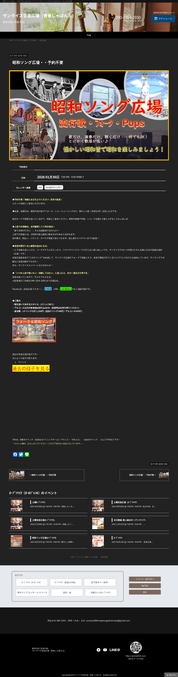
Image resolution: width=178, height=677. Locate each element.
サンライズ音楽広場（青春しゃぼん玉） (39, 15)
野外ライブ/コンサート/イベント (32, 592)
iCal (40, 187)
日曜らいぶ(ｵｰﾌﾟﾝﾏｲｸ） (101, 592)
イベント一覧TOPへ (145, 579)
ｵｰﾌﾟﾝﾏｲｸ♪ (118, 537)
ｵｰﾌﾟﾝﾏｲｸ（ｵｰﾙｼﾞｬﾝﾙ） (32, 582)
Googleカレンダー (54, 187)
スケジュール (165, 18)
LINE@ (115, 650)
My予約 (145, 585)
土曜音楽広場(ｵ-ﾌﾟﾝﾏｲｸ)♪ (43, 519)
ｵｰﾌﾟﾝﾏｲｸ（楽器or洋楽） (66, 582)
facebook (98, 650)
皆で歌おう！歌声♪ (100, 582)
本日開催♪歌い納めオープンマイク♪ (130, 519)
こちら (48, 289)
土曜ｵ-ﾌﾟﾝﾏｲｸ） (39, 502)
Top (89, 34)
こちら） (67, 289)
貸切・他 (67, 592)
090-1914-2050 (128, 17)
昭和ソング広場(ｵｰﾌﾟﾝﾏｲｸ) (44, 537)
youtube (105, 650)
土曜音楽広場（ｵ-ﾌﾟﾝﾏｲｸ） (126, 502)
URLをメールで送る (136, 658)
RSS (145, 592)
